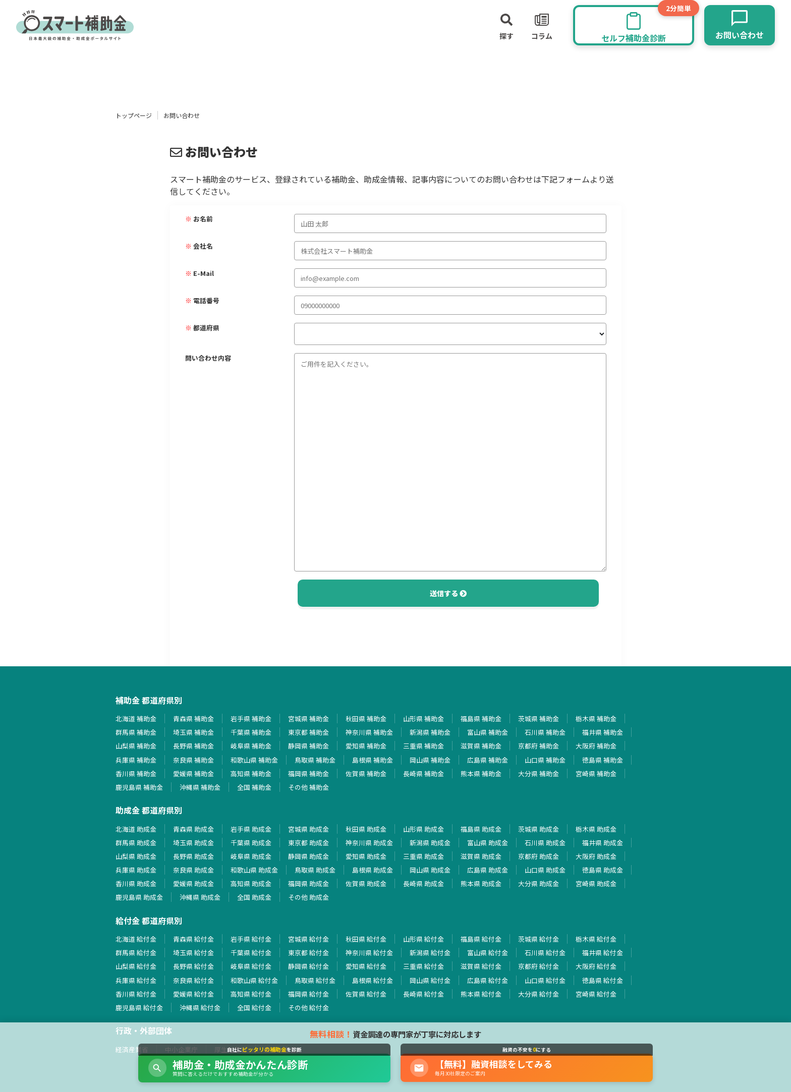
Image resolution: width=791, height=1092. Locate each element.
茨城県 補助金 (538, 718)
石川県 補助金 (545, 732)
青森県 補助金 (193, 718)
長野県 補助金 (193, 746)
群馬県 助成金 (136, 842)
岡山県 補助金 (430, 760)
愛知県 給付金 (366, 966)
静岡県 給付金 (308, 966)
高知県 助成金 (251, 883)
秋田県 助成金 (366, 829)
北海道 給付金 (136, 939)
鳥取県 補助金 (315, 760)
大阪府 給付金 (596, 966)
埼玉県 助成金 (193, 842)
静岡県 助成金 (308, 856)
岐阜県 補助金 (251, 746)
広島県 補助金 (487, 760)
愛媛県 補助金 (193, 773)
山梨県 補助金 (136, 746)
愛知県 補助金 (366, 746)
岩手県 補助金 (251, 718)
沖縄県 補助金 (200, 787)
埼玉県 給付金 (193, 952)
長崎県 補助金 (423, 773)
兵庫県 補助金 (136, 760)
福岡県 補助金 (308, 773)
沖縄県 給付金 (200, 1007)
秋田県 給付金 (366, 939)
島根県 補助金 (372, 760)
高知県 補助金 (251, 773)
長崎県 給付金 (423, 994)
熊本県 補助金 (481, 773)
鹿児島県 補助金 (139, 787)
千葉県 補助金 (251, 732)
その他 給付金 (308, 1007)
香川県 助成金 (136, 883)
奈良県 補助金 (193, 760)
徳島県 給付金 (602, 980)
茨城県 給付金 (538, 939)
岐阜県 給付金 (251, 966)
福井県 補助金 (602, 732)
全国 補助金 (254, 787)
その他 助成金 (308, 897)
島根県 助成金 (372, 870)
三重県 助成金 (423, 856)
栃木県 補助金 (596, 718)
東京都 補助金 (308, 732)
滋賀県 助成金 (481, 856)
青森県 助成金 (193, 829)
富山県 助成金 (487, 842)
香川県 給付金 (136, 994)
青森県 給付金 (193, 939)
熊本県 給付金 (481, 994)
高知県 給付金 (251, 994)
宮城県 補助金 (308, 718)
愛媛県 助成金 (193, 883)
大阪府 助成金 (596, 856)
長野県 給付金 (193, 966)
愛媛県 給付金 (193, 994)
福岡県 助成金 (308, 883)
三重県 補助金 (423, 746)
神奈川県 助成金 (369, 842)
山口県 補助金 (545, 760)
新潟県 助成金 (430, 842)
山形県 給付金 (423, 939)
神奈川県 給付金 (369, 952)
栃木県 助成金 (596, 829)
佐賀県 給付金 (366, 994)
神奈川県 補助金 (369, 732)
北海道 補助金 (136, 718)
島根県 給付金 (372, 980)
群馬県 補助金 (136, 732)
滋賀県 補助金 (481, 746)
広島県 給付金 (487, 980)
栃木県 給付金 (596, 939)
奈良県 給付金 (193, 980)
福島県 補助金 (481, 718)
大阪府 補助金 (596, 746)
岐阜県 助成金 (251, 856)
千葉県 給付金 (251, 952)
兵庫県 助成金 (136, 870)
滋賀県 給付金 (481, 966)
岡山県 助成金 (430, 870)
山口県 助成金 (545, 870)
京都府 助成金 (538, 856)
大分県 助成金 (538, 883)
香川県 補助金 (136, 773)
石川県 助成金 (545, 842)
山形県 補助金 (423, 718)
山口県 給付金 (545, 980)
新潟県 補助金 (430, 732)
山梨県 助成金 (136, 856)
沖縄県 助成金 (200, 897)
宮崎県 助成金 (596, 883)
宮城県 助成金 (308, 829)
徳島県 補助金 (602, 760)
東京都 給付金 (308, 952)
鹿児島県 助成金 (139, 897)
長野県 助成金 (193, 856)
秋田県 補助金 (366, 718)
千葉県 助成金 (251, 842)
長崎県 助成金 (423, 883)
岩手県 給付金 (251, 939)
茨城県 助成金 (538, 829)
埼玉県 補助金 (193, 732)
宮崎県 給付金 (596, 994)
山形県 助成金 (423, 829)
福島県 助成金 (481, 829)
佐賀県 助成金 (366, 883)
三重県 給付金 (423, 966)
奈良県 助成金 (193, 870)
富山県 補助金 (487, 732)
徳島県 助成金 (602, 870)
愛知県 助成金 (366, 856)
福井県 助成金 (602, 842)
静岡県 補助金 (308, 746)
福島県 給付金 (481, 939)
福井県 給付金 (602, 952)
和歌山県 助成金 (254, 870)
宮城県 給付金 (308, 939)
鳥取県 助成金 (315, 870)
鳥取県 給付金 (315, 980)
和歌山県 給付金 (254, 980)
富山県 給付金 (487, 952)
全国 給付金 (254, 1007)
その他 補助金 (308, 787)
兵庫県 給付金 (136, 980)
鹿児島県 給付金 (139, 1007)
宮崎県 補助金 (596, 773)
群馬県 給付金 (136, 952)
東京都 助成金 (308, 842)
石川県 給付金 (545, 952)
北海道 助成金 (136, 829)
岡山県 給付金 (430, 980)
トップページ (134, 115)
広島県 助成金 (487, 870)
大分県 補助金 (538, 773)
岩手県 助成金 (251, 829)
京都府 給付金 (538, 966)
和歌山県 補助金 (254, 760)
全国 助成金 (254, 897)
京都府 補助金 (538, 746)
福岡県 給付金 (308, 994)
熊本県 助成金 (481, 883)
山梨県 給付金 (136, 966)
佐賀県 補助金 (366, 773)
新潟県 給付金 (430, 952)
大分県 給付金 (538, 994)
